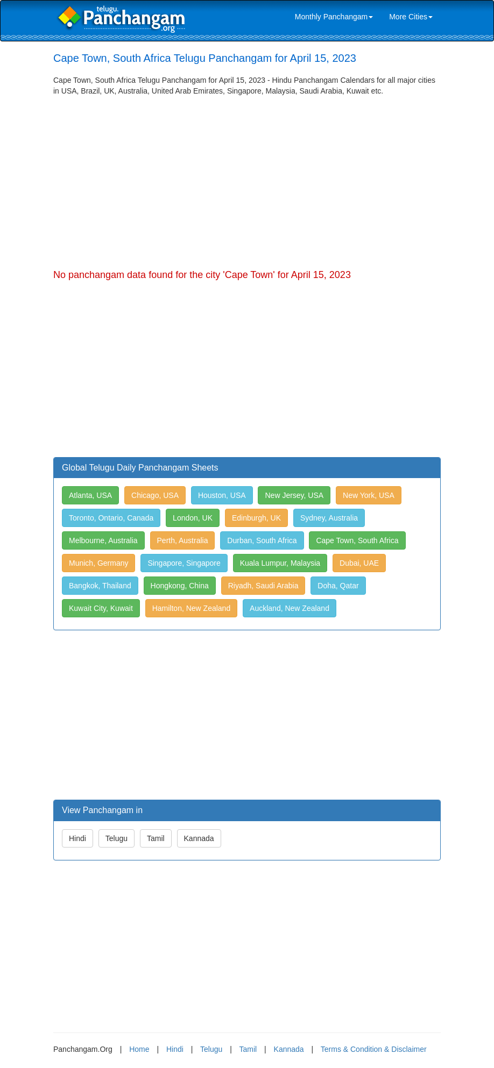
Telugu (116, 838)
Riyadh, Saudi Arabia (263, 585)
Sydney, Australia (329, 518)
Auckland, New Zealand (289, 608)
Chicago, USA (155, 495)
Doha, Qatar (337, 585)
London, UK (193, 518)
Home (139, 1049)
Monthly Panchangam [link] (334, 16)
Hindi (77, 838)
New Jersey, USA (294, 495)
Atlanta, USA (90, 495)
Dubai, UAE (359, 563)
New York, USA (368, 495)
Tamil (156, 838)
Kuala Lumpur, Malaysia (280, 563)
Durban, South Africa (262, 540)
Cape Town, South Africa (357, 540)
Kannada (199, 838)
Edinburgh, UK (256, 518)
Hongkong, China (180, 585)
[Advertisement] (247, 177)
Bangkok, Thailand (100, 585)
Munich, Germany (98, 563)
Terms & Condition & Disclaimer (374, 1049)
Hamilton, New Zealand (191, 608)
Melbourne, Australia (103, 540)
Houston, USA (222, 495)
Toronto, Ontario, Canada (111, 518)
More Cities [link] (411, 16)
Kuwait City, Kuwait (101, 608)
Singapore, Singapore (183, 563)
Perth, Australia (182, 540)
